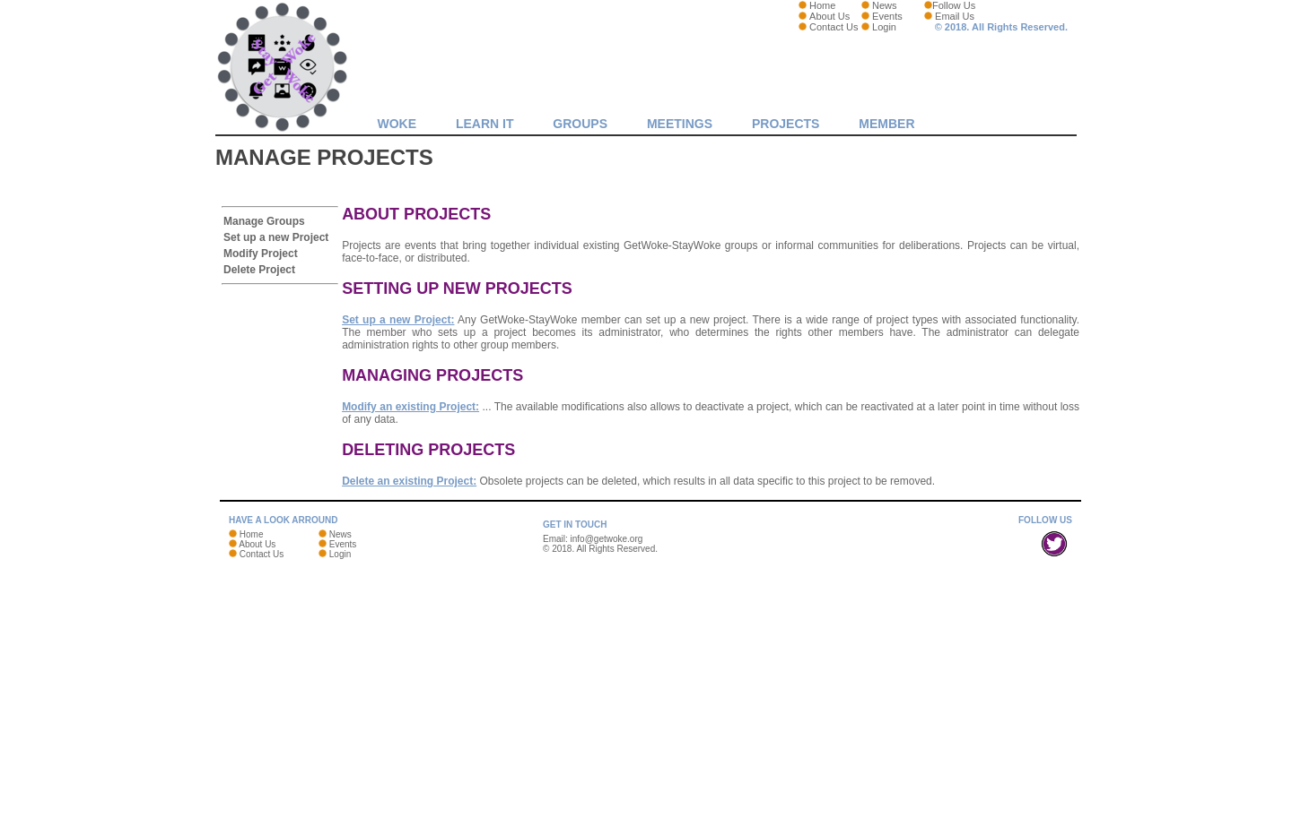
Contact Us (833, 27)
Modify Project (260, 253)
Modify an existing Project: (410, 406)
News (884, 5)
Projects (785, 123)
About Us (829, 16)
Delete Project (259, 269)
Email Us (954, 16)
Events (887, 16)
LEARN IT (485, 123)
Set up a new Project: (398, 320)
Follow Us (953, 5)
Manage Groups (264, 221)
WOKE (396, 123)
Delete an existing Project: (409, 481)
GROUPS (580, 123)
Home (822, 5)
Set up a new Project (275, 237)
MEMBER (886, 123)
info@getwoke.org (607, 539)
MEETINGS (679, 123)
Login (884, 27)
